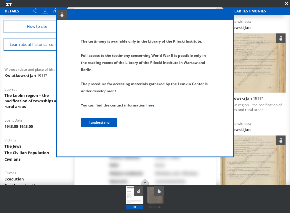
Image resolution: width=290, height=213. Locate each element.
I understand (99, 122)
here (150, 105)
